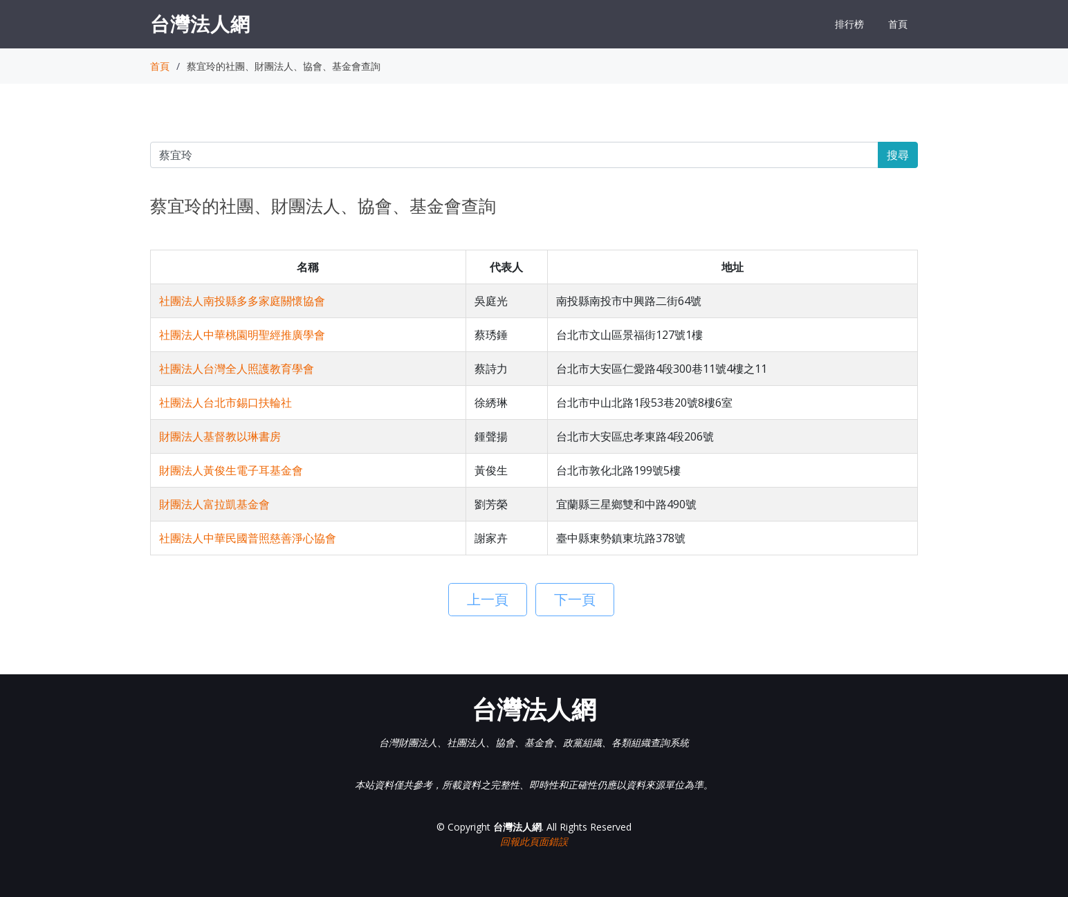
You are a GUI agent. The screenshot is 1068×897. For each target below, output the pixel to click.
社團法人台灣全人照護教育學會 (236, 368)
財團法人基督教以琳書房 (220, 436)
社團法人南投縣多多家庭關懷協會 (242, 300)
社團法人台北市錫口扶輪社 (225, 402)
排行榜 (849, 23)
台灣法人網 (200, 23)
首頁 (898, 23)
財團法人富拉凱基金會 (214, 504)
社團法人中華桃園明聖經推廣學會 (242, 334)
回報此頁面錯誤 (534, 841)
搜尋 (898, 155)
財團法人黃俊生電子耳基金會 (231, 470)
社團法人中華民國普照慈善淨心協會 (247, 538)
